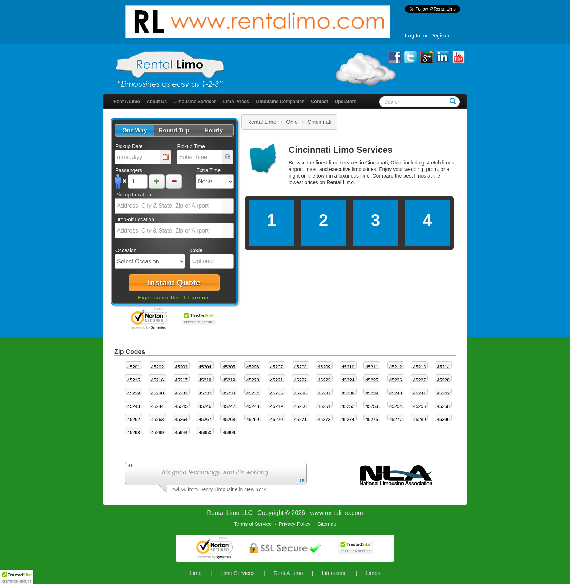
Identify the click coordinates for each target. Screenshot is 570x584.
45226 (395, 380)
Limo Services (238, 573)
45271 (300, 419)
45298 (133, 432)
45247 (228, 406)
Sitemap (326, 524)
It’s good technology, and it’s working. (216, 472)
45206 (252, 367)
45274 (348, 419)
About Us (156, 101)
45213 (419, 367)
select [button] (228, 206)
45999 (228, 432)
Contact (319, 101)
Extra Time (208, 170)
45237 (324, 393)
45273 (324, 419)
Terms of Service (253, 524)
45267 (205, 419)
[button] (134, 130)
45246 (205, 406)
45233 (228, 393)
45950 (205, 432)
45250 (300, 406)
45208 (300, 367)
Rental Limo (261, 122)
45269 (252, 419)
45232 (205, 393)
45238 (348, 393)
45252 (348, 406)
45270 (276, 419)
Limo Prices (236, 101)
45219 (228, 380)
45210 (348, 367)
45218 (205, 380)
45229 (133, 393)
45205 (228, 367)
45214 (443, 367)
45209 (324, 367)
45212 (395, 367)
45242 (443, 393)
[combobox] (168, 206)
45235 (276, 393)
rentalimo (337, 512)
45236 (300, 393)
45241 (419, 393)
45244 (157, 406)
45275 (371, 419)
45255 (419, 406)
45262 (133, 419)
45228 (443, 380)
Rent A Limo (126, 101)
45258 (443, 406)
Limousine (334, 573)
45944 (181, 432)
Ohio (292, 122)
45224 (348, 380)
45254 (395, 406)
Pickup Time (191, 146)
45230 (157, 393)
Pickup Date (128, 146)
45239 (371, 393)
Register (439, 36)
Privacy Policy (294, 524)
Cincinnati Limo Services (340, 150)
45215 (133, 380)
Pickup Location (133, 195)
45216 (157, 380)
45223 (324, 380)
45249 (276, 406)
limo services (343, 163)
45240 (395, 393)
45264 (181, 419)
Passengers (128, 170)
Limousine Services (194, 101)
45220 (252, 380)
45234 (252, 393)
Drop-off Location (134, 219)
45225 (371, 380)
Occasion (125, 250)
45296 (443, 419)
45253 (371, 406)
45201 (133, 367)
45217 (181, 380)
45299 (157, 432)
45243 (133, 406)
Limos (373, 573)
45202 (157, 367)
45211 (371, 367)
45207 (276, 367)
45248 (252, 406)
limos (420, 176)
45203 (181, 367)
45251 (324, 406)
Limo (196, 573)
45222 (300, 380)
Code (196, 250)
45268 (228, 419)
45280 (419, 419)
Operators (345, 101)
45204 (205, 367)
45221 (276, 380)
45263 (157, 419)
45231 (181, 393)
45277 (395, 419)
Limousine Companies (280, 101)
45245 (181, 406)
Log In (412, 36)
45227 (419, 380)
